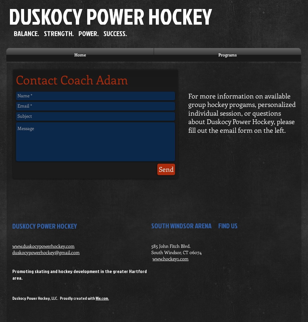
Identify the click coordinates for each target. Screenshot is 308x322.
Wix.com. (102, 298)
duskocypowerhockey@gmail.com (46, 252)
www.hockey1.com (170, 259)
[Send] (166, 169)
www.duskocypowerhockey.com (43, 246)
